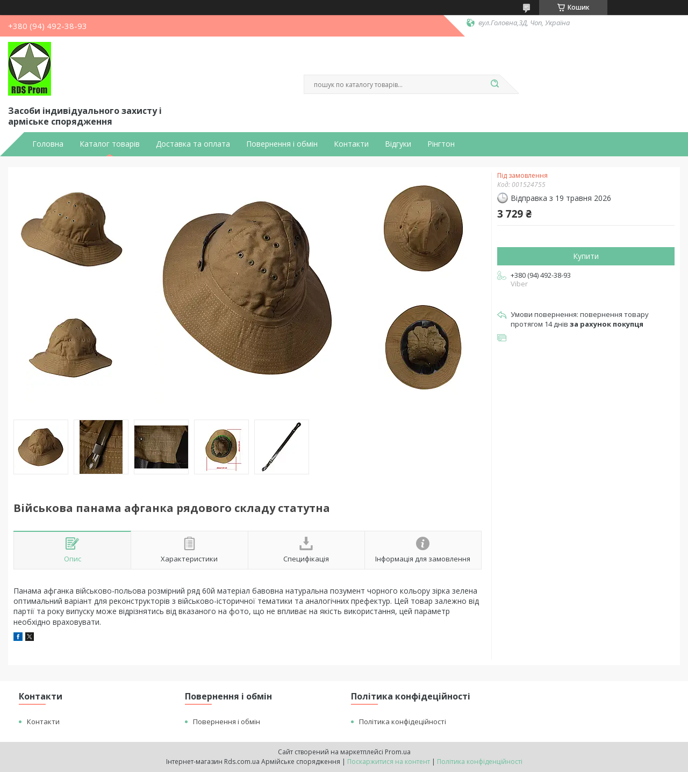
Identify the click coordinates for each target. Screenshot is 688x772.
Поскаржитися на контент (388, 761)
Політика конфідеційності (402, 721)
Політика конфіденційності (479, 761)
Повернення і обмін (282, 144)
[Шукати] (494, 84)
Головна (47, 144)
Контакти (351, 144)
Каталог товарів (110, 144)
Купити (586, 256)
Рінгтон (441, 144)
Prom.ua (398, 751)
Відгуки (398, 144)
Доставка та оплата (193, 144)
